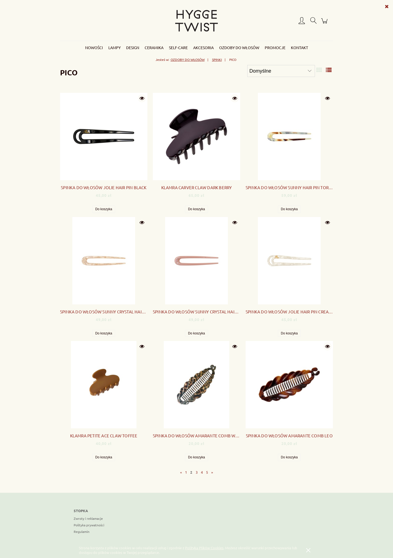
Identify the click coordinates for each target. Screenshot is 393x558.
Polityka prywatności (89, 525)
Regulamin (82, 531)
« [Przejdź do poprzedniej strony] (181, 472)
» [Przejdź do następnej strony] (212, 472)
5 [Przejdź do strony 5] (207, 472)
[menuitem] (94, 47)
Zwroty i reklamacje (88, 518)
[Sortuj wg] (281, 71)
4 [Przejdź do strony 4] (202, 472)
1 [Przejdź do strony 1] (186, 472)
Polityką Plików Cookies (204, 547)
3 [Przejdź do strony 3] (197, 472)
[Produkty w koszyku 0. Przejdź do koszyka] (325, 23)
